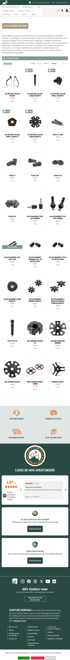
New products (33, 627)
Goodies (31, 637)
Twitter (41, 581)
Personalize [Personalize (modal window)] (50, 658)
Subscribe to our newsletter (35, 599)
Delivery (50, 632)
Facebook (29, 581)
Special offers (33, 633)
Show (33, 63)
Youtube (48, 581)
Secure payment (53, 635)
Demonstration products (33, 644)
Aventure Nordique (20, 610)
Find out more (35, 529)
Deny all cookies (38, 658)
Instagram (22, 581)
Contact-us (13, 639)
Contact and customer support (53, 628)
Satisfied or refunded (55, 639)
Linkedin (54, 581)
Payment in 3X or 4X (53, 419)
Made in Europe (33, 630)
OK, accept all (24, 658)
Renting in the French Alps (14, 634)
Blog (15, 581)
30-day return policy (53, 438)
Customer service (16, 419)
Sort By (46, 63)
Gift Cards (31, 640)
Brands (11, 630)
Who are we (13, 627)
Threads (35, 581)
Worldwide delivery (16, 438)
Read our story (20, 621)
